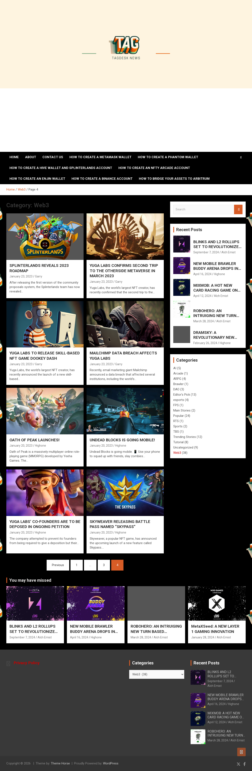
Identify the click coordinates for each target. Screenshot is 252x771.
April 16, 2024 (202, 274)
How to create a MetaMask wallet (100, 157)
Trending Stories (184, 437)
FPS (176, 405)
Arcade (178, 373)
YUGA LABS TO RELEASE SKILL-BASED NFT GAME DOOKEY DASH (44, 356)
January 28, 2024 (202, 637)
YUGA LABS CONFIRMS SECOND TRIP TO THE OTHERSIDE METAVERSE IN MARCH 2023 (124, 270)
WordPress (110, 763)
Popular (178, 416)
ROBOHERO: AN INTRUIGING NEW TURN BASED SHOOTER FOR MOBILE (214, 318)
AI (174, 368)
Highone (40, 445)
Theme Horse (60, 763)
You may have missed (30, 580)
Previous (58, 565)
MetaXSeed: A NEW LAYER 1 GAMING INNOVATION (215, 629)
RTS (176, 421)
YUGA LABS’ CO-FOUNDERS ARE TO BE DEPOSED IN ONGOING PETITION (44, 524)
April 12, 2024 (202, 296)
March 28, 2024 (203, 321)
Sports (178, 426)
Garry (38, 276)
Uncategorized (183, 447)
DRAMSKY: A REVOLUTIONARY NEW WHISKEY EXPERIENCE (214, 337)
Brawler (178, 384)
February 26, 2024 (205, 343)
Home (14, 157)
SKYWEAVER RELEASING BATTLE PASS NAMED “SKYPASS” (120, 524)
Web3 (177, 453)
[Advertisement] (126, 120)
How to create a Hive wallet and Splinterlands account (60, 168)
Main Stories (182, 410)
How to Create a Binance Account (102, 179)
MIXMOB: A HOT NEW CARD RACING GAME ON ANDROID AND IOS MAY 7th (218, 290)
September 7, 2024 (206, 252)
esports (178, 400)
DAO (176, 389)
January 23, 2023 (21, 276)
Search (238, 209)
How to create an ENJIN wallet (37, 179)
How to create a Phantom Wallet (168, 157)
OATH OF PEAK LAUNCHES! (34, 440)
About (30, 157)
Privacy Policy (27, 662)
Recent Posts (189, 229)
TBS (176, 432)
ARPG (177, 379)
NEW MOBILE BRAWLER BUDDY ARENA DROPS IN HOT (215, 268)
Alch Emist (228, 252)
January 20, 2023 (21, 445)
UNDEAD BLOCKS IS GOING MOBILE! (122, 440)
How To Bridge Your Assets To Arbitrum (174, 179)
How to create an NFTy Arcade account (154, 168)
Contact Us (52, 157)
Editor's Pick (181, 394)
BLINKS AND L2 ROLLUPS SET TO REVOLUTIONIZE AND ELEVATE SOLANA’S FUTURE (216, 249)
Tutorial (178, 442)
